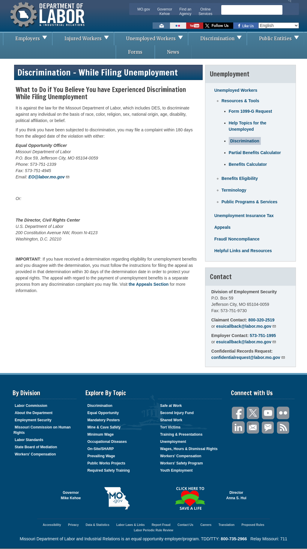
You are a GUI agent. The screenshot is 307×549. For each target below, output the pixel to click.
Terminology (234, 190)
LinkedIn (238, 427)
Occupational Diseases (107, 442)
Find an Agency (185, 11)
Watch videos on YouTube (194, 25)
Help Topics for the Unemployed (248, 126)
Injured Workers (89, 38)
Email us (161, 25)
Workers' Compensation (35, 454)
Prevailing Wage (101, 456)
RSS (283, 427)
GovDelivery (268, 427)
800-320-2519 (261, 320)
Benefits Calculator (248, 164)
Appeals (222, 227)
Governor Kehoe (164, 11)
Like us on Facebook (245, 25)
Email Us (249, 423)
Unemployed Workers (157, 38)
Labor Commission (31, 406)
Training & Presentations (181, 434)
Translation (226, 525)
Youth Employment (176, 470)
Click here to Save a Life (190, 498)
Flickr (283, 413)
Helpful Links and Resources (243, 250)
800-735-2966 (234, 538)
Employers (33, 38)
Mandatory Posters (104, 420)
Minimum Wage (101, 434)
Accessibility (52, 525)
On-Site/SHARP (101, 449)
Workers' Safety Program (181, 463)
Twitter (253, 413)
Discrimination (223, 38)
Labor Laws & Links (130, 525)
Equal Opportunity (103, 413)
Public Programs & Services (250, 201)
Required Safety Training (109, 470)
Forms (135, 52)
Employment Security (33, 420)
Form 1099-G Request (250, 111)
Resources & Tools (240, 100)
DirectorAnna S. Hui (236, 495)
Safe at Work (171, 406)
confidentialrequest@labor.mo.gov (248, 357)
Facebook (238, 413)
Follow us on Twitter (218, 25)
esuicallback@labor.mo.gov (246, 326)
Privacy (73, 525)
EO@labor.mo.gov (49, 176)
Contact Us (185, 525)
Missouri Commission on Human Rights (42, 430)
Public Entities (281, 38)
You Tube (268, 413)
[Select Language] (278, 25)
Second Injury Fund (177, 413)
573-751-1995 (263, 335)
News (173, 52)
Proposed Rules (252, 525)
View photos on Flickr (178, 25)
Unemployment (173, 442)
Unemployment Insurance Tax (244, 215)
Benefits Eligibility (240, 178)
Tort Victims (170, 427)
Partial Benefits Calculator (255, 152)
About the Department (33, 413)
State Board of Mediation (36, 447)
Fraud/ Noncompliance (237, 239)
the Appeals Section (148, 284)
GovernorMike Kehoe (71, 495)
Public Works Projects (107, 463)
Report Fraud (161, 525)
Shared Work (171, 420)
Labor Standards (29, 440)
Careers (205, 525)
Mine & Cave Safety (104, 427)
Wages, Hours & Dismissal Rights (189, 449)
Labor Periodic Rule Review (153, 530)
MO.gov (143, 9)
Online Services (205, 11)
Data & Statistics (97, 525)
